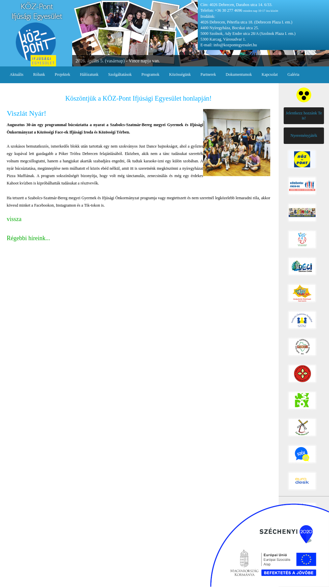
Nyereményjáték (303, 135)
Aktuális (16, 74)
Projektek (62, 74)
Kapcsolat (270, 74)
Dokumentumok (239, 74)
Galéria (293, 74)
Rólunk (39, 74)
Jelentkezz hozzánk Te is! (304, 115)
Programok (150, 74)
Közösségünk (180, 74)
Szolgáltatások (120, 74)
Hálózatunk (89, 74)
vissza (14, 219)
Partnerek (208, 74)
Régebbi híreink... (28, 238)
